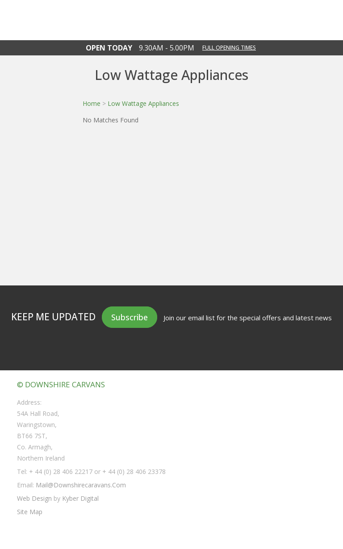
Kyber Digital (80, 498)
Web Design (34, 498)
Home (91, 103)
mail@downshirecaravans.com (81, 485)
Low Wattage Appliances (143, 103)
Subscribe (129, 317)
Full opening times (229, 47)
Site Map (29, 511)
